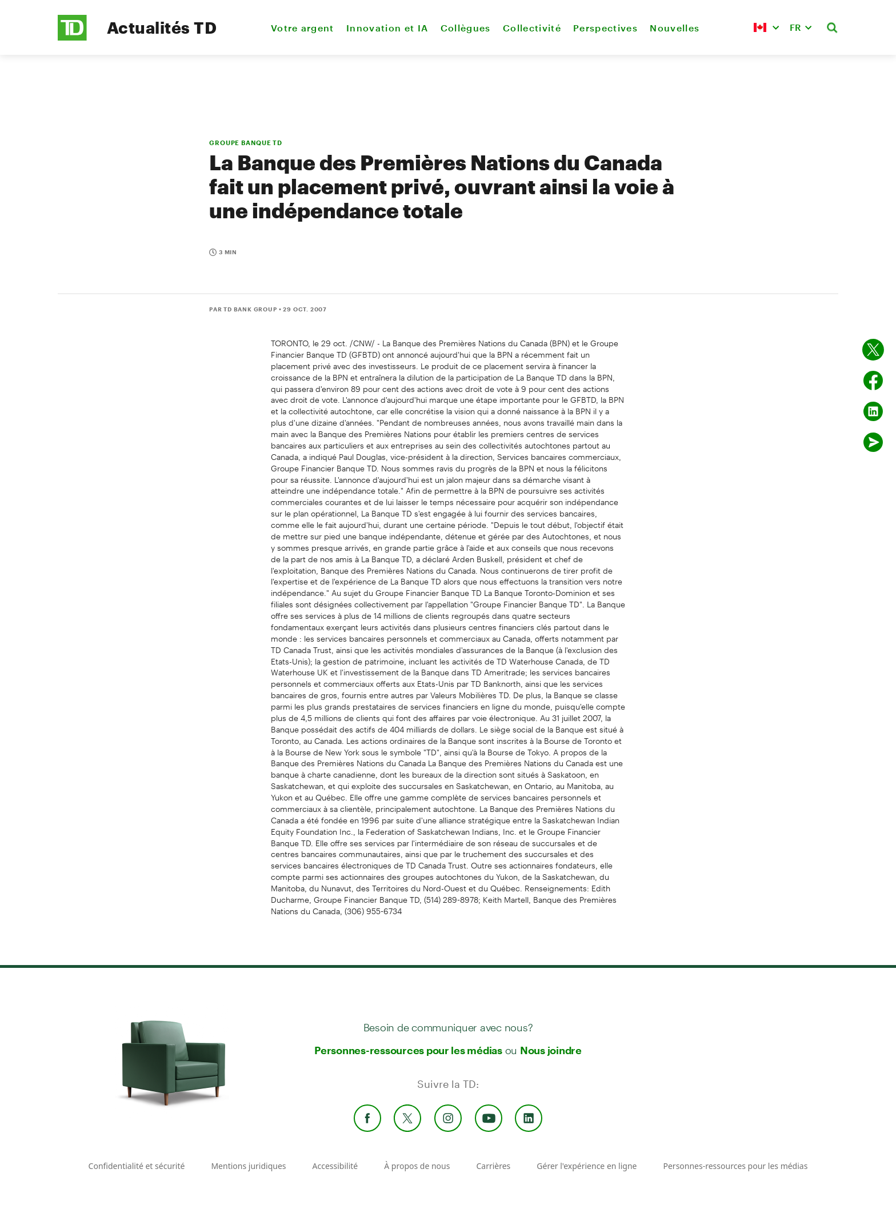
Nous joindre (551, 1050)
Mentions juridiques (248, 1165)
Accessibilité (335, 1165)
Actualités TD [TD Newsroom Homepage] (162, 27)
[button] (766, 27)
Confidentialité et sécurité (137, 1165)
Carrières (493, 1165)
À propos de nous (417, 1165)
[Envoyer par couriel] (873, 442)
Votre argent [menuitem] (302, 27)
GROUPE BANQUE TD (245, 142)
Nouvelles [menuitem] (674, 27)
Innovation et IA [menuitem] (387, 27)
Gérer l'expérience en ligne (587, 1165)
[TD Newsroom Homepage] (72, 37)
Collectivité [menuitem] (532, 27)
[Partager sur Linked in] (873, 411)
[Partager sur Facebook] (873, 380)
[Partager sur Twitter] (873, 349)
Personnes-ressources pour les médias (408, 1050)
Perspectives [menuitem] (605, 27)
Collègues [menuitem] (466, 27)
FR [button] (795, 27)
